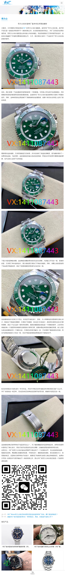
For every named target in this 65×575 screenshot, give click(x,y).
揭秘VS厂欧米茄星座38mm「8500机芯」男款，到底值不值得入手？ (30, 517)
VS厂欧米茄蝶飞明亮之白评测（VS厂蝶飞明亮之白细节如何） (48, 547)
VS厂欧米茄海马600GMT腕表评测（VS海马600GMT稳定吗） (16, 547)
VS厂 (24, 28)
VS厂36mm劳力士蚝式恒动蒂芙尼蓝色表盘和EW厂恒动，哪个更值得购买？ (32, 514)
